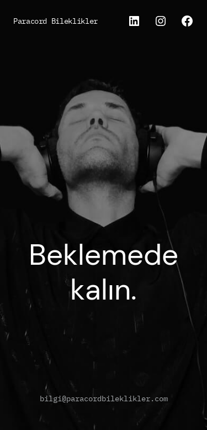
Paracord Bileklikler (55, 20)
